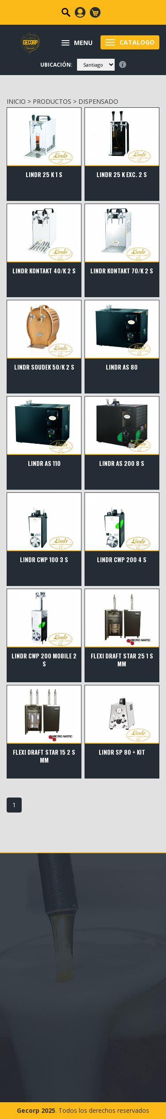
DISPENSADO (98, 101)
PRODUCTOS (52, 101)
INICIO (16, 101)
